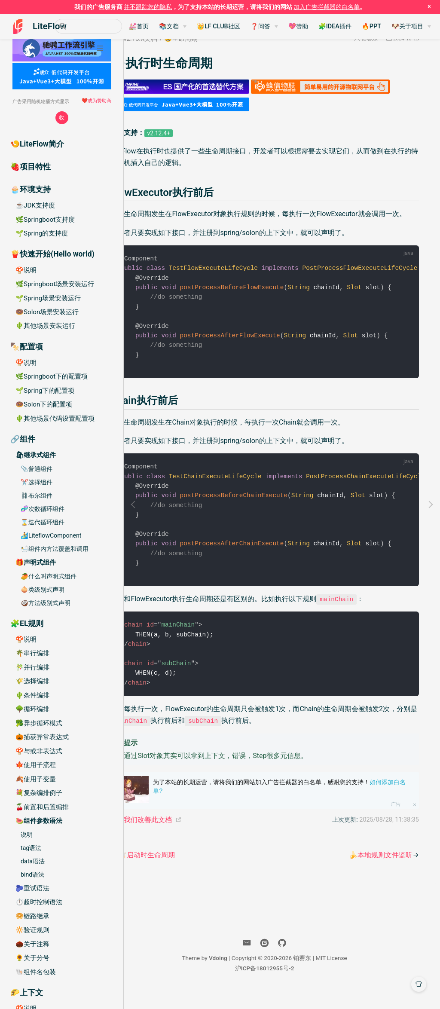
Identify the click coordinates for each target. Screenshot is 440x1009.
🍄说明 (26, 270)
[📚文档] (192, 26)
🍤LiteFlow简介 (37, 144)
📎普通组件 (36, 468)
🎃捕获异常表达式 (42, 737)
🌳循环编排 (32, 709)
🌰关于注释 (32, 944)
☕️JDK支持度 (35, 205)
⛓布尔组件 (36, 495)
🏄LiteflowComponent (51, 535)
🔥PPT (390, 26)
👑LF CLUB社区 (238, 26)
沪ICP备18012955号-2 (282, 986)
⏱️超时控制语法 (38, 902)
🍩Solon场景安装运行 (47, 312)
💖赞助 (317, 26)
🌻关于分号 (32, 958)
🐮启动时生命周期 (182, 873)
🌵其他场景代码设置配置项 (55, 418)
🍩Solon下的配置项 (43, 404)
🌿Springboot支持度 (45, 219)
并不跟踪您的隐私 (148, 6)
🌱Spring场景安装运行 (48, 298)
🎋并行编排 (32, 667)
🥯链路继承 (32, 916)
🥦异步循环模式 (38, 723)
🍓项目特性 (30, 166)
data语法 (33, 861)
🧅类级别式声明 (42, 589)
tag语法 (31, 847)
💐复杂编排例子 (38, 793)
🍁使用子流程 (35, 765)
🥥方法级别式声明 (45, 602)
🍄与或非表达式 (38, 751)
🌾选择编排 (32, 681)
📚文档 (188, 26)
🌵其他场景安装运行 (45, 326)
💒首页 (158, 26)
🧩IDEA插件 (354, 26)
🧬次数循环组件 (42, 508)
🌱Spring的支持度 (41, 233)
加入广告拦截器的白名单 (326, 6)
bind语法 (32, 874)
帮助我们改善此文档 (177, 838)
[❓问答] (283, 26)
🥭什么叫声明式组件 (48, 576)
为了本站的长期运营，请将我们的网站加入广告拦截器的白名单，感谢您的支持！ (300, 805)
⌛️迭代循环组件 (42, 522)
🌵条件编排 (32, 695)
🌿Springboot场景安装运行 (54, 284)
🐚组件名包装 (35, 972)
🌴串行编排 (32, 653)
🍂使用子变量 (35, 779)
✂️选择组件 (36, 482)
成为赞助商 (99, 101)
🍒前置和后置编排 (42, 807)
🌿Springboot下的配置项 (51, 376)
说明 (27, 834)
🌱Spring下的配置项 (44, 390)
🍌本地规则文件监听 (379, 873)
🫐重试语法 (32, 888)
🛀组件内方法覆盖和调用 (55, 548)
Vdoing (235, 976)
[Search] (98, 26)
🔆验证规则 (32, 930)
